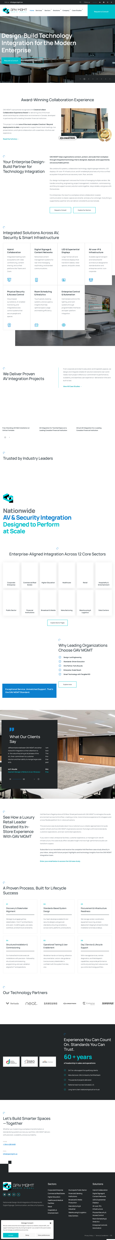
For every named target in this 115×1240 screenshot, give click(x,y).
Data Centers (73, 1216)
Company (65, 10)
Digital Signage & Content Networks (43, 251)
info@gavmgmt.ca (16, 2)
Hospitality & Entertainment (53, 1211)
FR (80, 2)
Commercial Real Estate (56, 1193)
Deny (27, 1235)
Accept (10, 1235)
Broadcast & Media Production (75, 1201)
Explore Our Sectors (84, 210)
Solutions (56, 10)
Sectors (47, 10)
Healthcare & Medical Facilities (55, 1201)
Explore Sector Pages (57, 623)
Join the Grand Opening (51, 69)
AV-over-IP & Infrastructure (96, 251)
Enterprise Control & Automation (71, 293)
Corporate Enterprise (55, 1190)
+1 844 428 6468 (9, 1144)
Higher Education (54, 1197)
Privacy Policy (89, 1235)
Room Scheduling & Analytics (43, 293)
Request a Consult (101, 12)
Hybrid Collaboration (14, 251)
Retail (50, 1206)
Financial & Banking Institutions (75, 1194)
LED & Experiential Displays (99, 1201)
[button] (51, 1223)
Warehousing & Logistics (77, 1212)
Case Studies (77, 10)
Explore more (98, 308)
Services (39, 10)
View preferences (44, 1235)
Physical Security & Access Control (16, 293)
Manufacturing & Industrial (75, 1207)
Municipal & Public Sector (78, 1190)
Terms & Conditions (102, 1235)
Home (32, 10)
